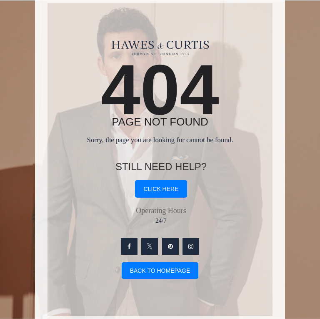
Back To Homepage (160, 270)
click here (160, 189)
